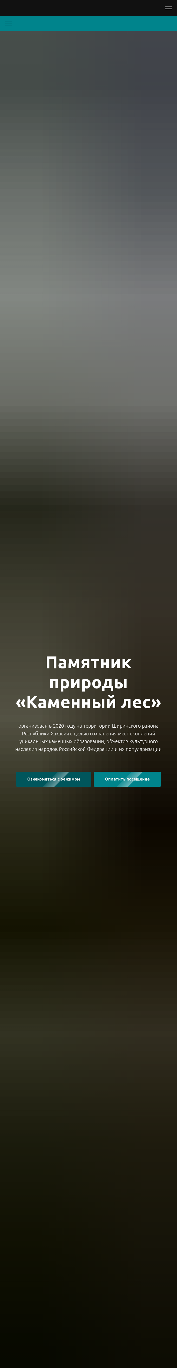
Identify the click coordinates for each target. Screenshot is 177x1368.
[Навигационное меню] (168, 8)
